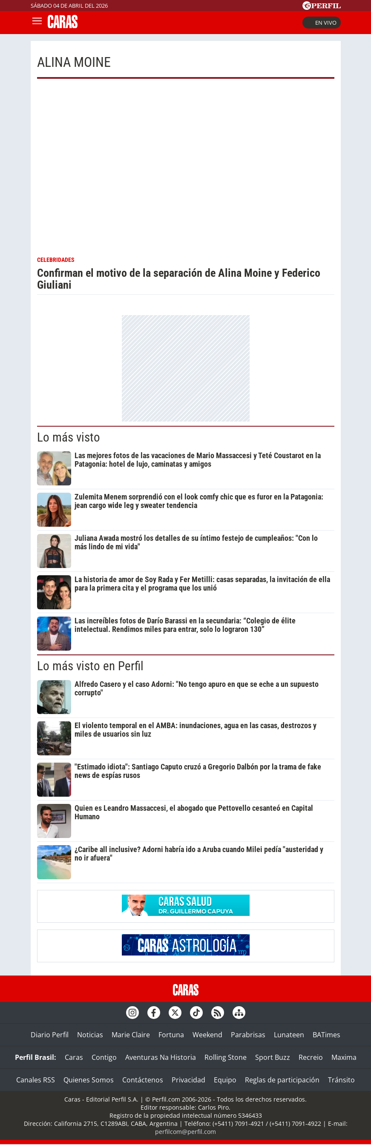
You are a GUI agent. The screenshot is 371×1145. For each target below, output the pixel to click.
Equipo (225, 1080)
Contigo (104, 1057)
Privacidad (188, 1080)
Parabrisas (248, 1034)
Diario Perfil (50, 1034)
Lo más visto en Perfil (90, 666)
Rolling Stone (225, 1057)
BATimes (326, 1034)
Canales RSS (35, 1080)
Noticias (90, 1034)
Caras (74, 1057)
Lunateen (289, 1034)
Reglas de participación (282, 1080)
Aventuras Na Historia (160, 1057)
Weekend (207, 1034)
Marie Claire (131, 1034)
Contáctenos (142, 1080)
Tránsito (341, 1080)
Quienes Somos (88, 1080)
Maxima (344, 1057)
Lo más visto (68, 437)
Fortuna (171, 1034)
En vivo (321, 22)
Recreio (311, 1057)
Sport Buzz (272, 1057)
